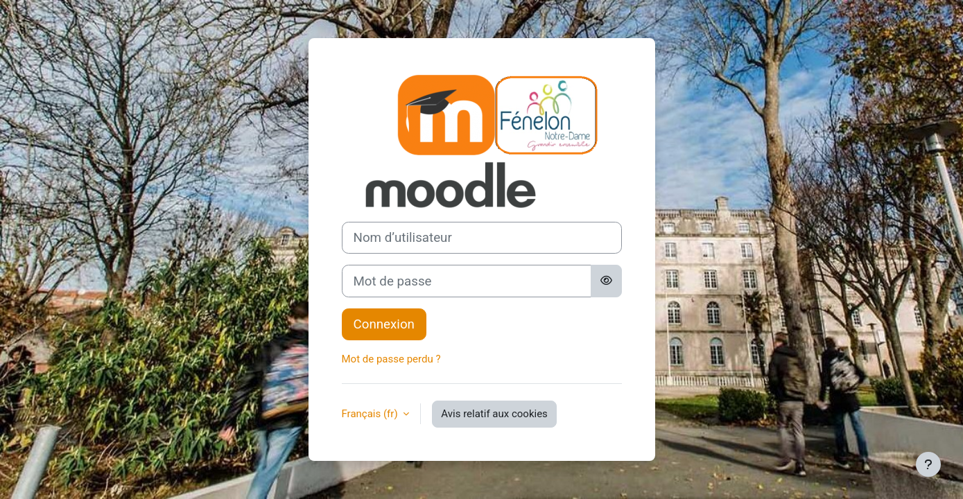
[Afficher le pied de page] (928, 464)
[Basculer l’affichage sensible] (606, 281)
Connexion (384, 324)
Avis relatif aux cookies (494, 414)
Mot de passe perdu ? (391, 359)
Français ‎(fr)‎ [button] (371, 414)
